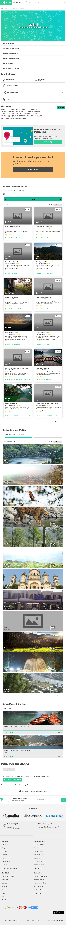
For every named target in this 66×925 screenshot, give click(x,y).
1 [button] (24, 816)
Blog (3, 848)
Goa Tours (37, 858)
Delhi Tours (37, 848)
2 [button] (27, 816)
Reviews (4, 851)
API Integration (38, 886)
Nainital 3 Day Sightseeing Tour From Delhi (16, 726)
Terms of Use (49, 920)
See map (17, 228)
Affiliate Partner (39, 879)
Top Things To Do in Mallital (11, 48)
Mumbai (4, 886)
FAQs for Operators (40, 890)
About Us (5, 844)
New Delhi (5, 879)
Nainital (17, 8)
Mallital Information (8, 43)
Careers (4, 865)
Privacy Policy (60, 920)
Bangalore (5, 883)
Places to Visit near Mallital (11, 58)
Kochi (3, 893)
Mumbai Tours (38, 851)
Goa (3, 896)
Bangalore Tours (39, 854)
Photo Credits (6, 861)
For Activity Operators (41, 876)
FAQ (3, 858)
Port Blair (5, 900)
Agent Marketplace (40, 883)
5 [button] (34, 816)
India (6, 8)
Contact (4, 854)
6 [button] (36, 816)
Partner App (38, 893)
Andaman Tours (39, 865)
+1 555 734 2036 (17, 828)
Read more (8, 234)
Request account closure (9, 868)
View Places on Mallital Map (11, 53)
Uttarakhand (11, 8)
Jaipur (4, 890)
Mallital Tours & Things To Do (11, 68)
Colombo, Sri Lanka (8, 876)
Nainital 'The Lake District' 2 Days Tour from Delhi (18, 750)
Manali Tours (38, 861)
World (2, 8)
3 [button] (29, 816)
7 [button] (39, 816)
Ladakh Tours (38, 868)
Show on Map (48, 142)
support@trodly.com (11, 827)
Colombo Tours (39, 844)
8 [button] (41, 816)
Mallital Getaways (8, 63)
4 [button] (32, 816)
